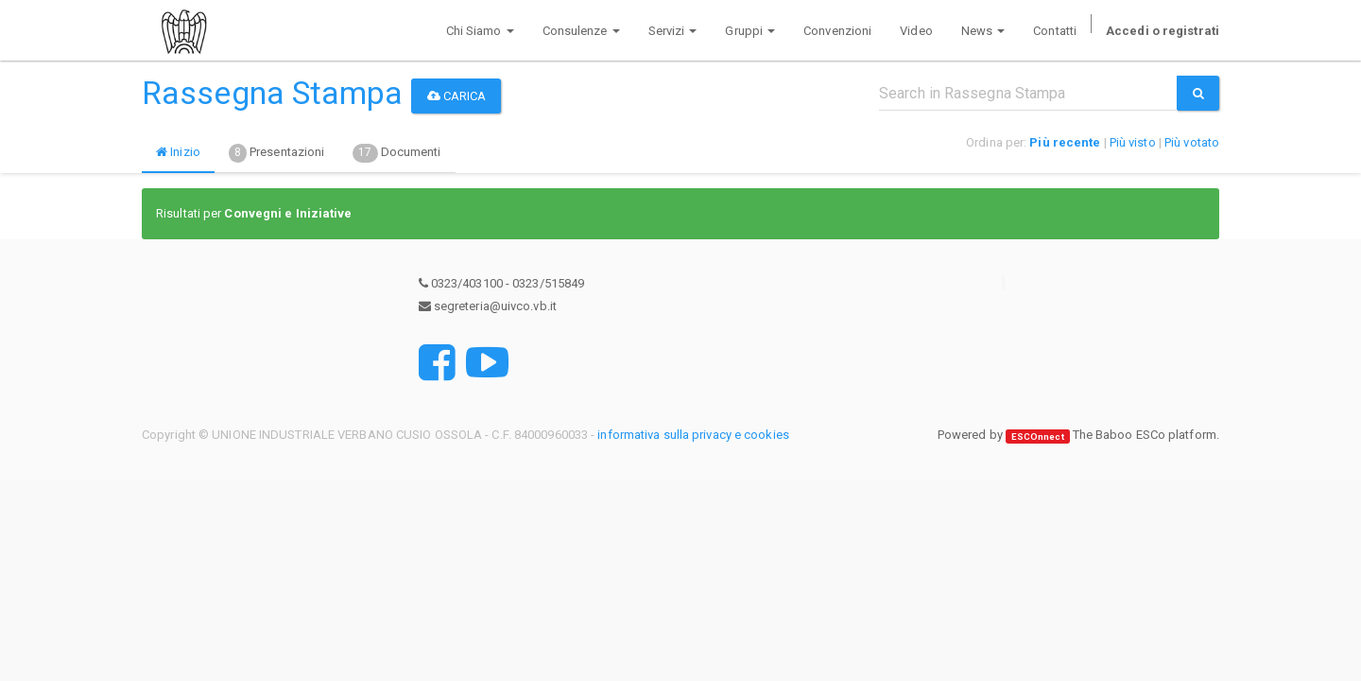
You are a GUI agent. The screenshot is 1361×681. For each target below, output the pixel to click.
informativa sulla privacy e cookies (693, 435)
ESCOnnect (1037, 435)
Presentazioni (277, 153)
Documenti (396, 153)
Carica (457, 96)
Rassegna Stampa (273, 93)
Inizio (178, 152)
